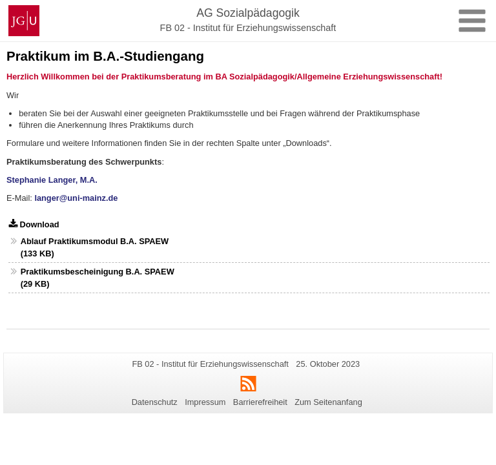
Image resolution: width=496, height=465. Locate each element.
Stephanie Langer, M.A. (52, 180)
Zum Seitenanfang (328, 402)
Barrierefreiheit (260, 402)
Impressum (205, 402)
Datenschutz (155, 402)
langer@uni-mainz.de (76, 198)
